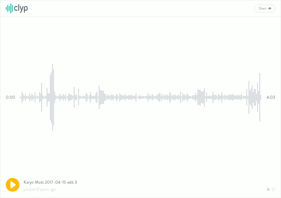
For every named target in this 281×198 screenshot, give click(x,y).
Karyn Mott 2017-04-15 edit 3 (50, 182)
